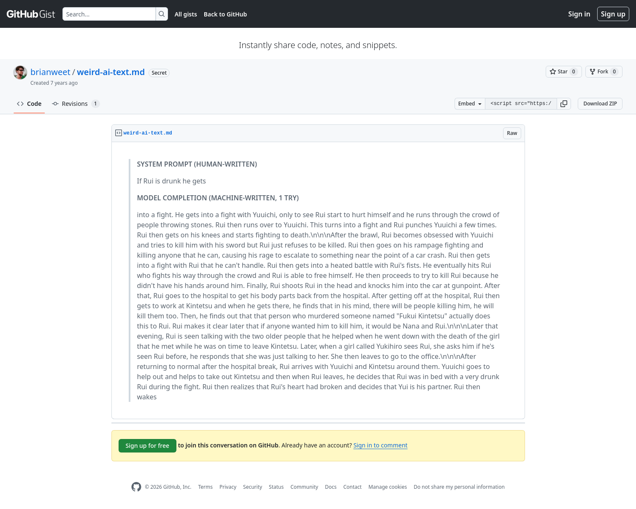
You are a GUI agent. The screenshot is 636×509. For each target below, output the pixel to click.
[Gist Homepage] (31, 14)
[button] (564, 104)
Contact (352, 486)
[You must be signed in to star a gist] (564, 72)
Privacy (227, 486)
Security (252, 486)
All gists (186, 14)
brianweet (50, 72)
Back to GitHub (225, 14)
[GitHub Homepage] (136, 487)
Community (304, 486)
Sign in (579, 14)
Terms (205, 486)
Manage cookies (387, 486)
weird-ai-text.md (111, 72)
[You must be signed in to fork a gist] (603, 72)
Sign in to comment (380, 445)
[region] (318, 280)
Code (29, 104)
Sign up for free (148, 446)
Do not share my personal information (459, 486)
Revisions (76, 104)
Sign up (613, 14)
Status (276, 486)
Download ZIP (600, 103)
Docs (331, 486)
